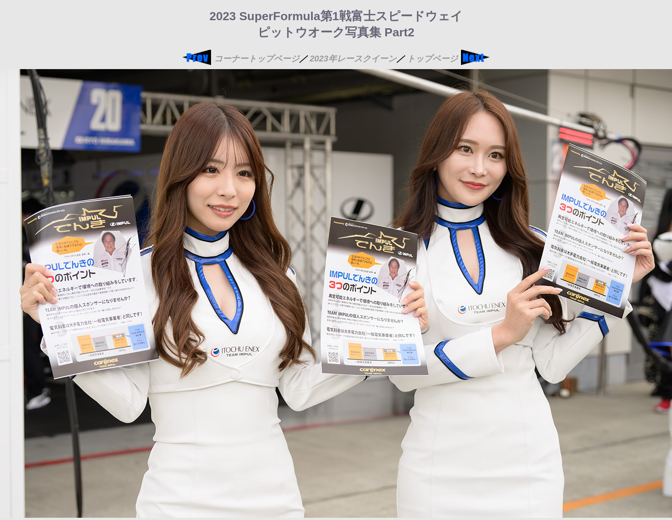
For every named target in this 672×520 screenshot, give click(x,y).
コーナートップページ (256, 58)
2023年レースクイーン (353, 58)
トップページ (432, 58)
